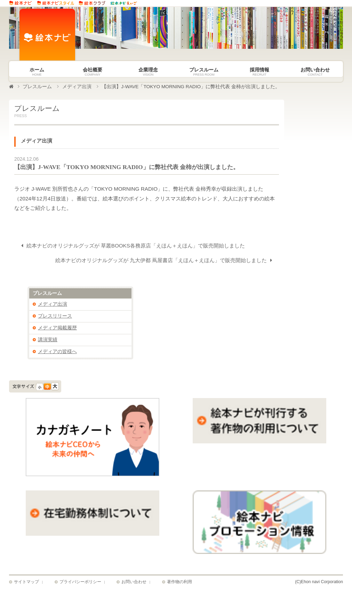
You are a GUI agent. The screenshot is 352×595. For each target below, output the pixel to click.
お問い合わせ (133, 582)
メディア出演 (76, 86)
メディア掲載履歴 (57, 328)
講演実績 (47, 340)
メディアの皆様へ (57, 352)
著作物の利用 (179, 582)
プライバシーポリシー (80, 582)
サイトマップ (26, 582)
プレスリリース (55, 316)
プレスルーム (37, 86)
